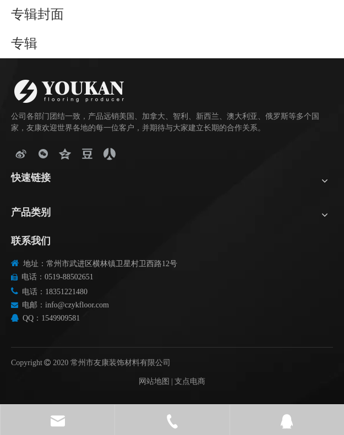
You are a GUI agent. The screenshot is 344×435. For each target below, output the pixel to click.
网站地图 (154, 381)
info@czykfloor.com (77, 305)
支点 (182, 381)
